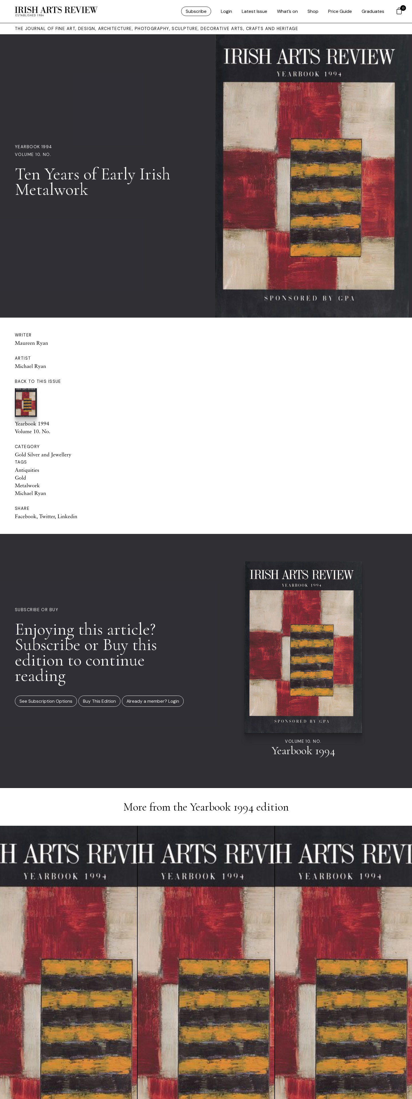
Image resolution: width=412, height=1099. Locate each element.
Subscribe (196, 11)
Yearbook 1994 (33, 146)
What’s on (287, 11)
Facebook (25, 516)
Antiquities (27, 470)
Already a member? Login (152, 701)
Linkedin (67, 516)
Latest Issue (254, 11)
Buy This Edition (99, 701)
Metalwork (27, 485)
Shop (313, 11)
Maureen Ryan (31, 343)
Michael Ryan (30, 366)
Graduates (373, 11)
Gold (20, 477)
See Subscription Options (45, 701)
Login (226, 11)
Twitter (47, 516)
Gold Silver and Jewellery (43, 454)
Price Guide (340, 11)
